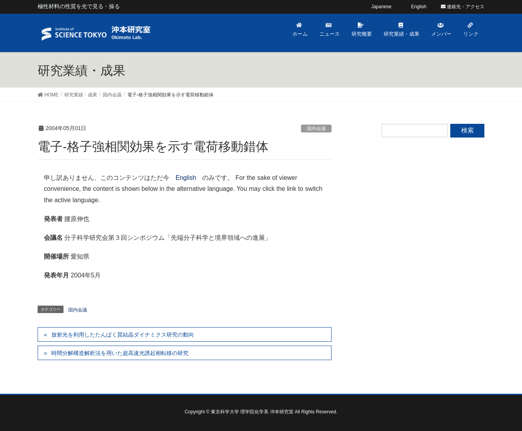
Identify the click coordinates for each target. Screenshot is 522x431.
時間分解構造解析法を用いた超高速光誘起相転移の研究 (119, 353)
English (186, 177)
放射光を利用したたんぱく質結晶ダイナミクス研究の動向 (122, 334)
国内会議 (316, 128)
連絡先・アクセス (462, 6)
